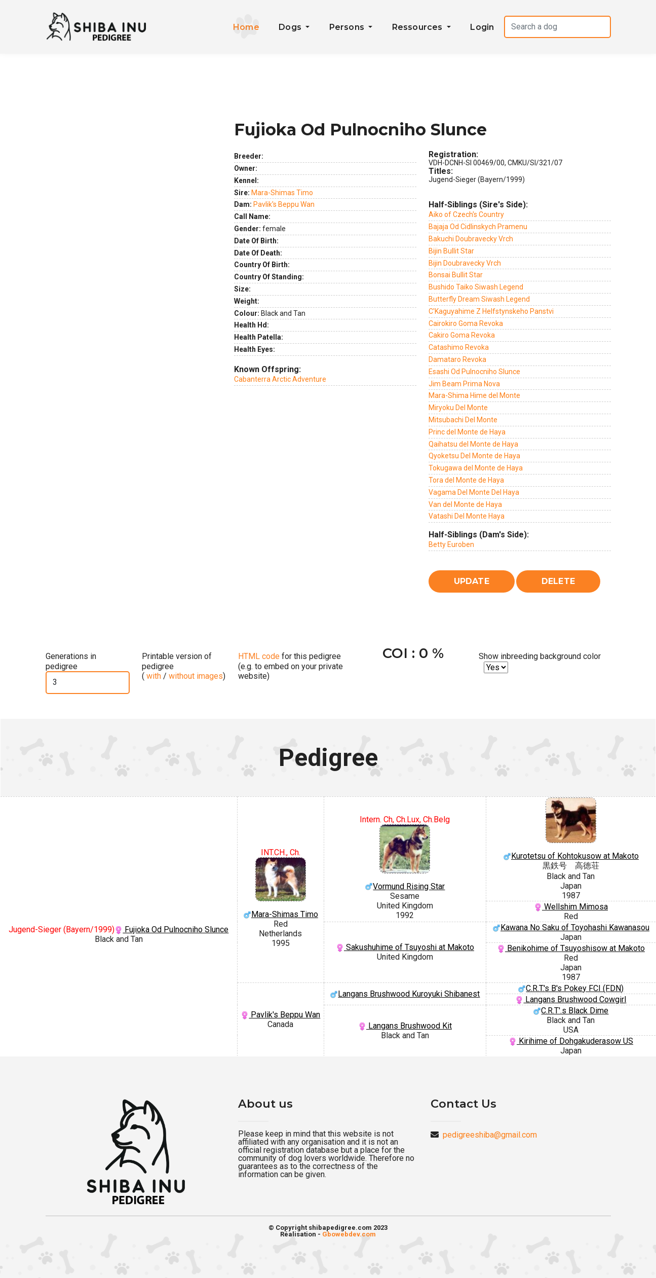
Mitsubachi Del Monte (463, 420)
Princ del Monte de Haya (467, 432)
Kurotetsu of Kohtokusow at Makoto (571, 829)
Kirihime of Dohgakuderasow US (571, 1041)
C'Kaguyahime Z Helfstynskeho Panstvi (491, 311)
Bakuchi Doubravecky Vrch (471, 239)
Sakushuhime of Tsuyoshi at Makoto (405, 947)
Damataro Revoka (457, 359)
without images (196, 676)
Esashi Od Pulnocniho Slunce (474, 372)
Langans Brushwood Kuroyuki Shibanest (405, 994)
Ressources (418, 27)
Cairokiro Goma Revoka (466, 323)
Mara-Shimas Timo (282, 193)
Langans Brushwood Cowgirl (570, 999)
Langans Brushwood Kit (405, 1026)
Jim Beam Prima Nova (464, 384)
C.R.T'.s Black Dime (570, 1010)
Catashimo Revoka (459, 347)
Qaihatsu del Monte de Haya (473, 444)
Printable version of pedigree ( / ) (183, 665)
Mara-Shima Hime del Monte (474, 395)
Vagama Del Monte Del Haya (474, 492)
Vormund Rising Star (405, 857)
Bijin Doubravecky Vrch (465, 263)
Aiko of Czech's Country (466, 214)
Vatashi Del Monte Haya (467, 516)
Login (482, 27)
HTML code (259, 656)
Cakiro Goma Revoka (462, 335)
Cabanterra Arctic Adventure (280, 379)
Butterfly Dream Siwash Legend (479, 299)
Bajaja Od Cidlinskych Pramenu (478, 227)
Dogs (291, 27)
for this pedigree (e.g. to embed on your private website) (290, 665)
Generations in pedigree (71, 661)
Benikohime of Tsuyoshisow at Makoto (571, 948)
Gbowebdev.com (349, 1234)
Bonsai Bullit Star (456, 275)
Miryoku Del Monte (458, 408)
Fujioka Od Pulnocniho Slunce (171, 929)
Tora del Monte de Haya (466, 480)
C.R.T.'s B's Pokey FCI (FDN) (571, 988)
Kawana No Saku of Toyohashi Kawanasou (570, 927)
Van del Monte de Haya (465, 504)
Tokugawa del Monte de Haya (476, 468)
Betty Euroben (451, 544)
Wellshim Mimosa (571, 906)
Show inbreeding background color (540, 656)
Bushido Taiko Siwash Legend (476, 287)
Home (246, 27)
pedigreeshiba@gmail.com (490, 1135)
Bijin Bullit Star (451, 251)
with (152, 676)
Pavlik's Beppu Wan (284, 204)
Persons (348, 27)
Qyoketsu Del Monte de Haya (474, 456)
